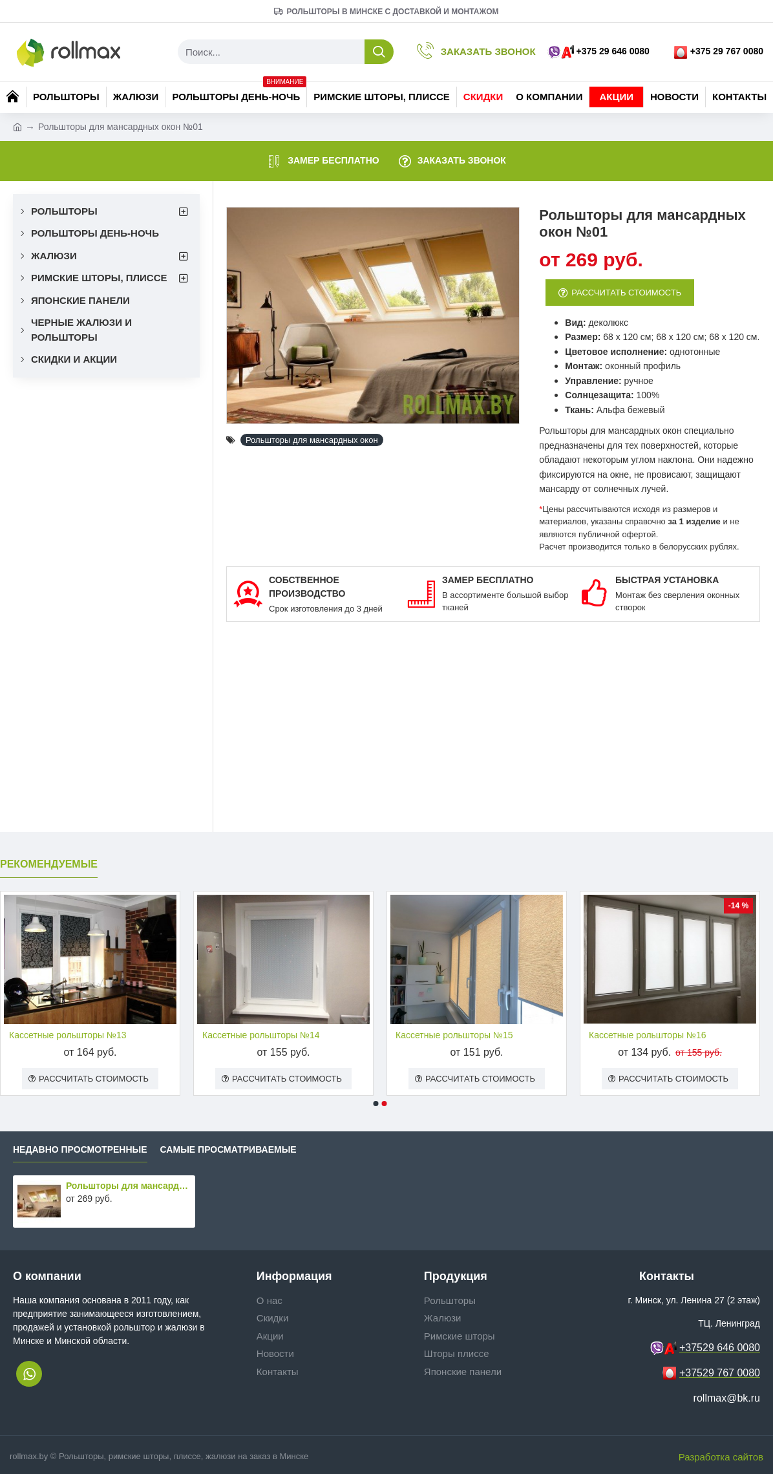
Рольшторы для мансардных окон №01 (128, 1185)
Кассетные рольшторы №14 (260, 1035)
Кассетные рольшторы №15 (454, 1035)
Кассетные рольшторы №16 (647, 1035)
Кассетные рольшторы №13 (67, 1035)
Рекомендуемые (49, 864)
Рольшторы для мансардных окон (312, 440)
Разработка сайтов (721, 1456)
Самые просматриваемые (228, 1149)
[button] (376, 1103)
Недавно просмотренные (80, 1149)
